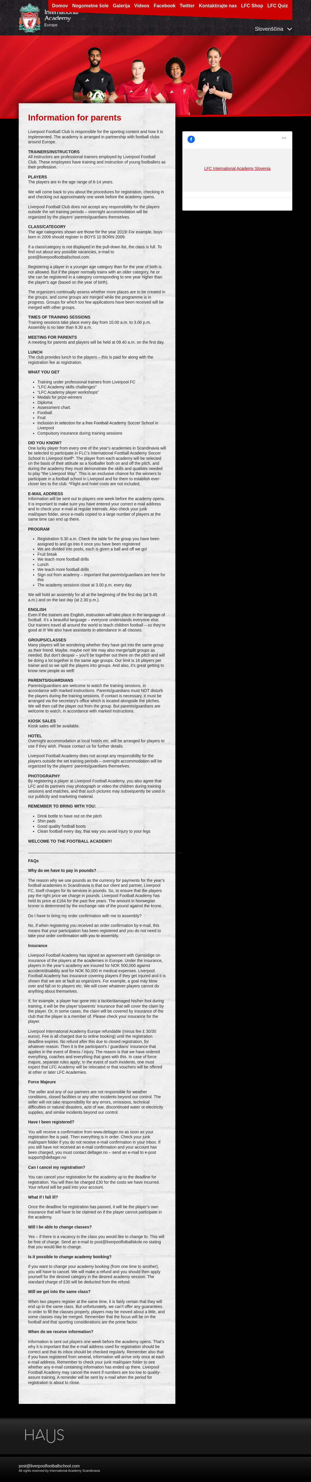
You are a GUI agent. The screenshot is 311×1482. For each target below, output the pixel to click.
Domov (60, 5)
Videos (141, 5)
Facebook (165, 5)
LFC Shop (252, 5)
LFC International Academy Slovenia (215, 133)
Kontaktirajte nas (218, 5)
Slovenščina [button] (273, 29)
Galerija (121, 5)
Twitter (187, 5)
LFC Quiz (277, 5)
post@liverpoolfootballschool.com (49, 1466)
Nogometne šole (90, 5)
